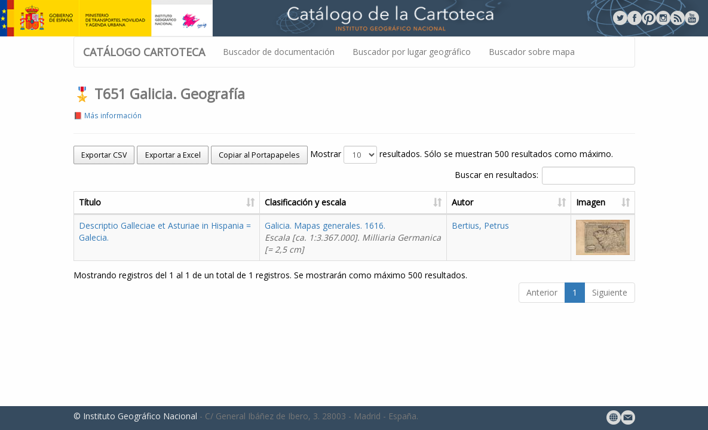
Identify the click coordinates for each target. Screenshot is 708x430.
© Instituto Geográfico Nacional (135, 416)
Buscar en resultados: (545, 176)
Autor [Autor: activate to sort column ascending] (462, 202)
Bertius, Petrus (480, 225)
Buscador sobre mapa (532, 51)
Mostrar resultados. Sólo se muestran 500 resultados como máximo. (461, 155)
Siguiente (609, 292)
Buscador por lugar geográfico (412, 51)
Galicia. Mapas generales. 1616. (353, 237)
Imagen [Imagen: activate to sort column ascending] (590, 202)
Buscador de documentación (279, 51)
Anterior (541, 292)
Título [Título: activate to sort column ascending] (90, 202)
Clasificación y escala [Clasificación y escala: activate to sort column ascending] (305, 202)
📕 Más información (107, 115)
